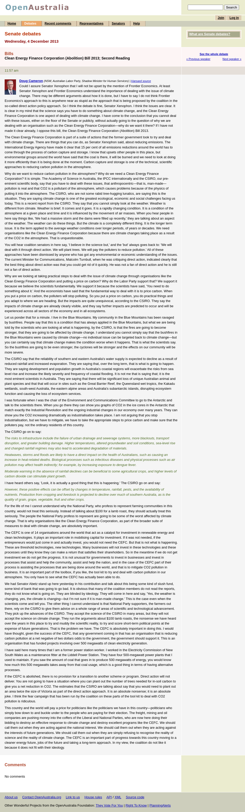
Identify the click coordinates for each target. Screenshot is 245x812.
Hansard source (141, 80)
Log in (234, 18)
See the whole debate (214, 54)
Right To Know (136, 805)
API (109, 797)
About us (11, 797)
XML (118, 797)
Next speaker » (232, 59)
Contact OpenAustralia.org (41, 797)
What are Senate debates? (209, 34)
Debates (30, 23)
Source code (135, 797)
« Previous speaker (198, 59)
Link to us (73, 797)
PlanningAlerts (160, 805)
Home (11, 23)
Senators (118, 23)
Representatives (91, 23)
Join (221, 18)
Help (136, 23)
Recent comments (58, 23)
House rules (93, 797)
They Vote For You (109, 805)
